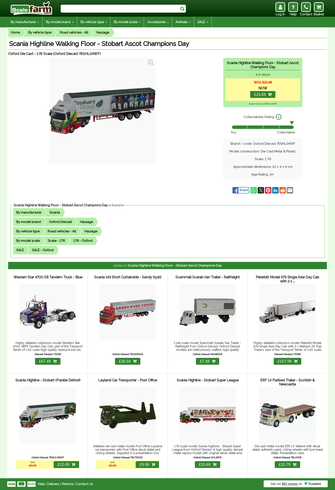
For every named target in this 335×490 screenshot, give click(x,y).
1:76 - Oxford (83, 241)
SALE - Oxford (42, 250)
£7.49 (207, 361)
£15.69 (263, 94)
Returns (67, 484)
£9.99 (147, 464)
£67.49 (47, 361)
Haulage (102, 32)
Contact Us (84, 484)
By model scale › (127, 22)
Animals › (183, 22)
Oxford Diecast (60, 222)
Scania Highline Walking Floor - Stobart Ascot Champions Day (61, 205)
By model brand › (59, 22)
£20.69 (207, 464)
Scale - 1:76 (56, 241)
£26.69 (127, 361)
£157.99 (287, 361)
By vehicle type (39, 32)
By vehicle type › (94, 22)
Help (41, 484)
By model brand (28, 222)
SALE (20, 250)
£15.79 (287, 464)
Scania (55, 212)
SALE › (202, 22)
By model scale (28, 241)
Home (15, 32)
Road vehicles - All (74, 32)
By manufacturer (28, 212)
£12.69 (66, 464)
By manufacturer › (25, 22)
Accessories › (158, 22)
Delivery (53, 484)
